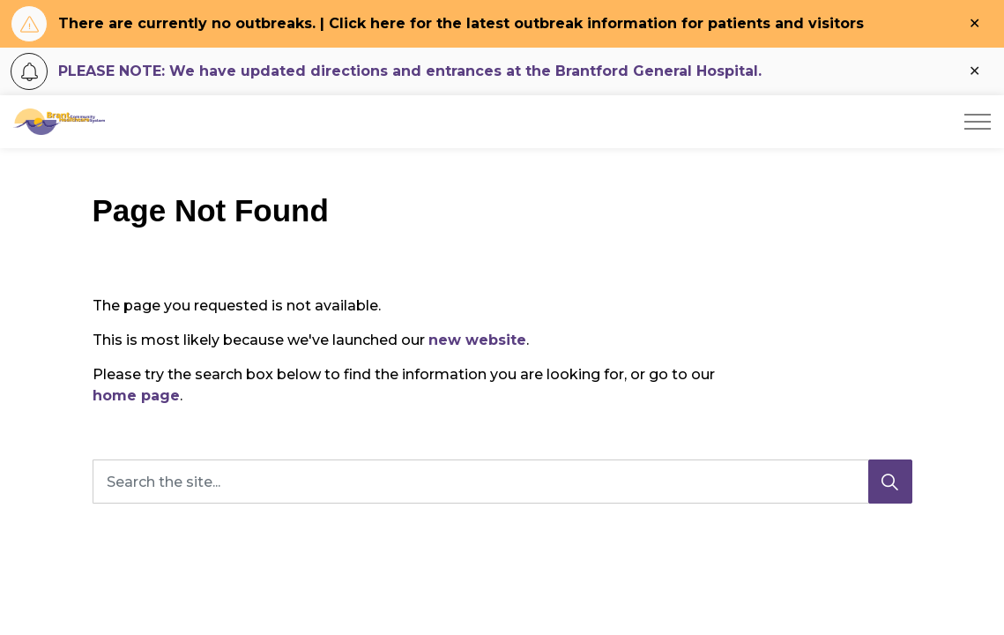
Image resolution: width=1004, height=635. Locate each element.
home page (136, 395)
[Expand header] (977, 121)
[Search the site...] (502, 481)
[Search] (890, 481)
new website (477, 340)
